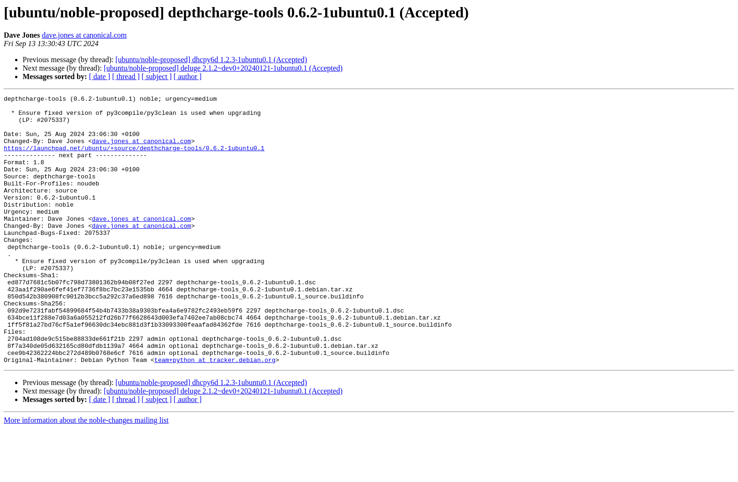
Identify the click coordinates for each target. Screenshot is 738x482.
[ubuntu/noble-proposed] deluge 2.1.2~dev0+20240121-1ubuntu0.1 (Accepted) (223, 68)
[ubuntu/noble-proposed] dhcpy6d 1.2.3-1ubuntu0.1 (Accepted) (211, 60)
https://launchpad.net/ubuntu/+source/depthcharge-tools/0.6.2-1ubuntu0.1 (134, 159)
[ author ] (188, 76)
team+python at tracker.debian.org (214, 413)
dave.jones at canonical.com (84, 35)
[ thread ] (126, 76)
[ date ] (99, 76)
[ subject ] (157, 76)
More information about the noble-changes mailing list (86, 474)
